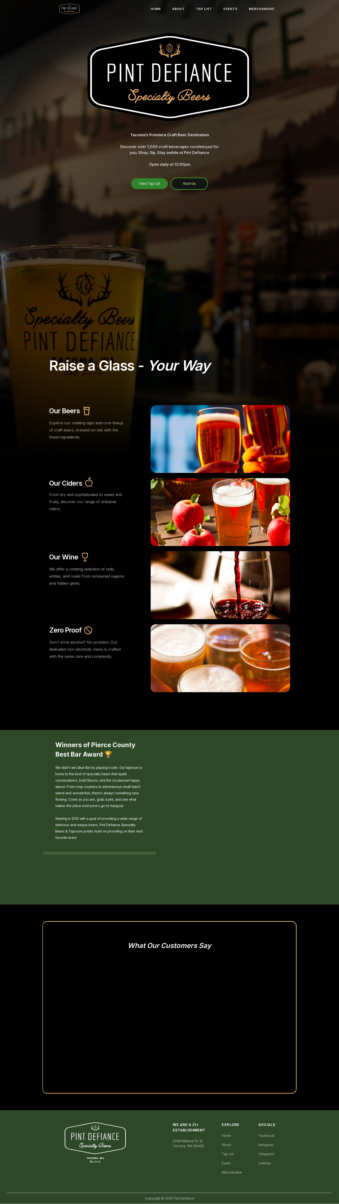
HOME (156, 9)
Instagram (265, 1145)
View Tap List (149, 184)
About (226, 1145)
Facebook (266, 1136)
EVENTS (230, 9)
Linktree (264, 1163)
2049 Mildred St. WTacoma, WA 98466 (188, 1143)
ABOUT (178, 9)
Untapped (266, 1154)
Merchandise (232, 1172)
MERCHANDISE (261, 9)
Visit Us (189, 184)
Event (226, 1163)
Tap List (228, 1154)
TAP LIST (204, 9)
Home (226, 1136)
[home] (69, 9)
